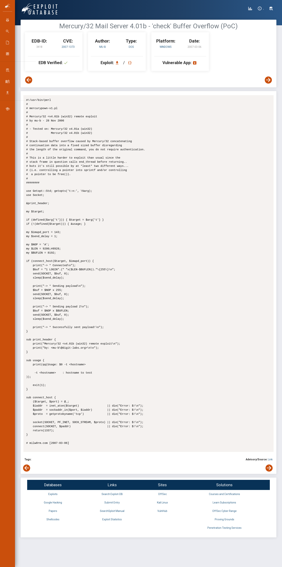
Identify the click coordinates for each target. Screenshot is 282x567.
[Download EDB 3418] (118, 62)
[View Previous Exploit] (28, 80)
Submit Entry (112, 502)
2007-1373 (68, 46)
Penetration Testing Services (224, 527)
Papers (53, 510)
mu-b (102, 46)
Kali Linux (162, 502)
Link (270, 459)
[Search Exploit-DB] (271, 8)
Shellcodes (52, 519)
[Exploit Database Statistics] (250, 8)
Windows (166, 46)
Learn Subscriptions (224, 502)
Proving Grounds (224, 519)
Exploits (53, 494)
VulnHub (162, 510)
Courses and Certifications (224, 494)
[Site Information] (260, 8)
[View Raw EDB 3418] (130, 62)
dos (131, 46)
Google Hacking (53, 502)
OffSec (162, 494)
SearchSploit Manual (112, 510)
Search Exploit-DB (112, 494)
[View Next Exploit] (268, 80)
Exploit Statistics (112, 519)
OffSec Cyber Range (224, 510)
